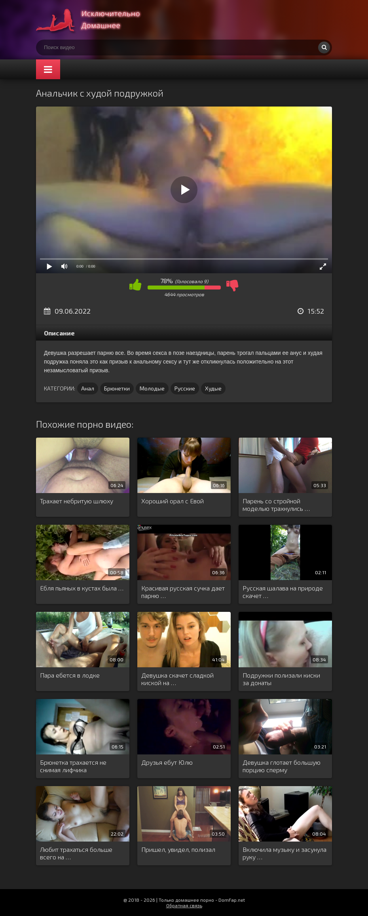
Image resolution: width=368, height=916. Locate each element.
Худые (213, 388)
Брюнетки (117, 388)
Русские (185, 388)
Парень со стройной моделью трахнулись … (276, 504)
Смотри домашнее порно (95, 20)
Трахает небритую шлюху (76, 501)
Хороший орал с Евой (172, 501)
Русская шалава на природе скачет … (283, 591)
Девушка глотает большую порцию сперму (282, 765)
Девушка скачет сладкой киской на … (177, 678)
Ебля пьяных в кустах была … (81, 588)
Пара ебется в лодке (70, 675)
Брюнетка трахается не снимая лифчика (73, 765)
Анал (87, 388)
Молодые (152, 388)
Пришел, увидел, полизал (178, 849)
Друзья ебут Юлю (167, 762)
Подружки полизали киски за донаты (281, 678)
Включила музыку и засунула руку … (284, 853)
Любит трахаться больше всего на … (76, 853)
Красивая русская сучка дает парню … (183, 591)
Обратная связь (184, 905)
